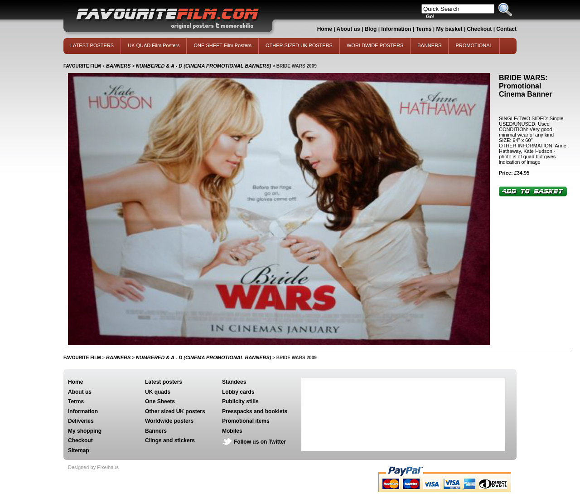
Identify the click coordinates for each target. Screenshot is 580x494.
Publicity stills (240, 401)
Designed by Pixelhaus (93, 467)
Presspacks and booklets (254, 411)
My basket (449, 29)
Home (324, 29)
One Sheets (160, 401)
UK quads (157, 392)
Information (396, 29)
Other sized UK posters (175, 411)
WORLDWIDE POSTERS (375, 45)
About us (348, 29)
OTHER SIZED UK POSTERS (299, 45)
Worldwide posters (169, 421)
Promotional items (246, 421)
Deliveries (81, 421)
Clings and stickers (170, 440)
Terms (423, 29)
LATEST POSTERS (92, 45)
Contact (506, 29)
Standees (234, 382)
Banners (156, 431)
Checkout (480, 29)
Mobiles (232, 431)
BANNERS (429, 45)
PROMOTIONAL (473, 45)
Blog (371, 29)
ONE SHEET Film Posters (222, 45)
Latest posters (163, 382)
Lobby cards (238, 392)
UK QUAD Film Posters (153, 45)
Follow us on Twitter (260, 442)
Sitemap (78, 450)
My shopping (85, 431)
